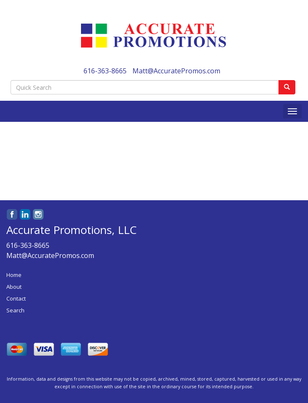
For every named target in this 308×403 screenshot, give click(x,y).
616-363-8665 (105, 70)
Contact (16, 298)
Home (14, 275)
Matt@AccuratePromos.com (176, 70)
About (14, 286)
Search (15, 310)
